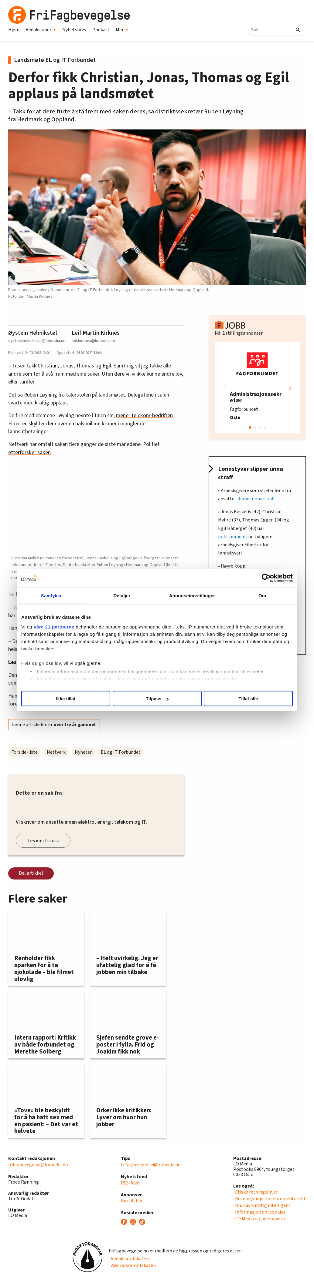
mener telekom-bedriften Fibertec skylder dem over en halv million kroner (90, 419)
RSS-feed (130, 1183)
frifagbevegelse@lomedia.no (38, 1164)
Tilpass (157, 698)
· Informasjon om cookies (259, 1212)
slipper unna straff (256, 498)
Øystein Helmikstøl (32, 333)
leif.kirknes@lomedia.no (93, 340)
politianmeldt (232, 536)
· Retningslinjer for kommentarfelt (269, 1198)
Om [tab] (259, 595)
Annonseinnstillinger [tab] (191, 595)
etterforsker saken (29, 452)
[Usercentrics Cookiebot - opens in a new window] (262, 578)
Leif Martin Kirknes (96, 333)
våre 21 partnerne (57, 626)
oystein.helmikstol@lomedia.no (37, 340)
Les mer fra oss (43, 840)
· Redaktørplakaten (129, 1258)
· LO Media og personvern (259, 1218)
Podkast (101, 29)
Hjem (13, 29)
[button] (290, 387)
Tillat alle (246, 698)
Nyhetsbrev (74, 29)
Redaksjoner (41, 29)
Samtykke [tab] (54, 595)
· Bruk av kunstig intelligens (262, 1205)
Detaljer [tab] (122, 595)
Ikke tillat (68, 698)
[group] (257, 387)
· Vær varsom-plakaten (132, 1265)
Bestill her (132, 1201)
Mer (122, 29)
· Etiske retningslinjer (255, 1192)
